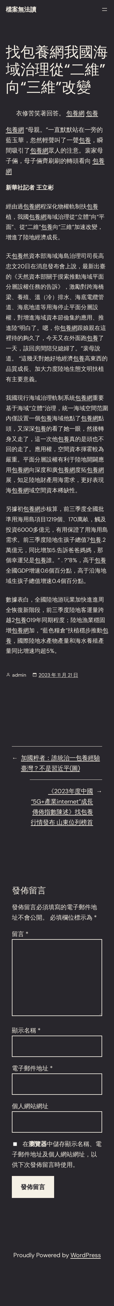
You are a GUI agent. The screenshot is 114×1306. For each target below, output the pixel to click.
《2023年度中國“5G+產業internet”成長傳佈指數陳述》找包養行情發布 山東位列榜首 (62, 806)
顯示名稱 (26, 1030)
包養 (92, 113)
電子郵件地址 (32, 1068)
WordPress (86, 1255)
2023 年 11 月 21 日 (58, 675)
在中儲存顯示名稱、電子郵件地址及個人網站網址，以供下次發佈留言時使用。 (57, 1154)
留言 (20, 934)
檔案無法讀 (21, 9)
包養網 (75, 113)
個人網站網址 (30, 1106)
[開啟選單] (104, 9)
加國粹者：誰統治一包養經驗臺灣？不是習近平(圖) (60, 763)
